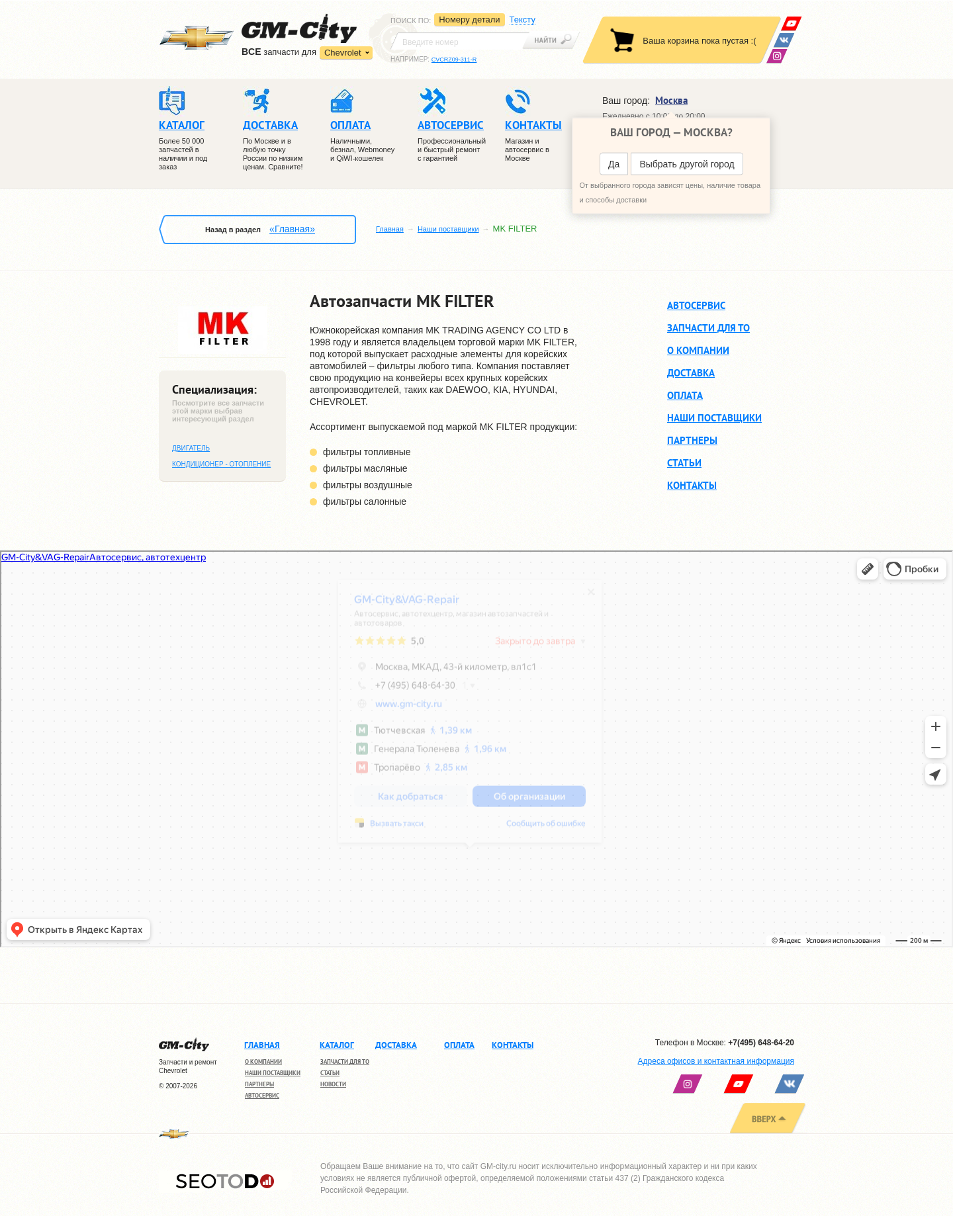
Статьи (684, 462)
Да (613, 164)
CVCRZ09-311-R (454, 59)
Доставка (691, 372)
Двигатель (191, 448)
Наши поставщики (448, 229)
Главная (390, 229)
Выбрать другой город (686, 164)
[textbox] (460, 41)
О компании (698, 350)
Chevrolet (342, 53)
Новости (333, 1084)
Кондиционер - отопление (221, 464)
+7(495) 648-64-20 (761, 1042)
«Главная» (292, 229)
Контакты (692, 485)
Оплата (685, 395)
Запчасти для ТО (708, 327)
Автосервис (696, 305)
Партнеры (692, 440)
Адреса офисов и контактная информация (716, 1061)
